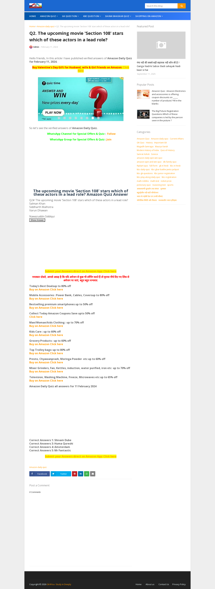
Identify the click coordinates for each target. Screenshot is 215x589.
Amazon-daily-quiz (45, 26)
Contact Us (163, 584)
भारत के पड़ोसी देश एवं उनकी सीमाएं (150, 196)
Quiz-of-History (167, 150)
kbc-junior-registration (164, 173)
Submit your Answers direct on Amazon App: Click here (80, 271)
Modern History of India (148, 150)
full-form (154, 165)
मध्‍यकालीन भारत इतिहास (167, 200)
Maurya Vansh (161, 146)
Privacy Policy (179, 584)
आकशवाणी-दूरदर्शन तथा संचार (148, 188)
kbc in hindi (175, 165)
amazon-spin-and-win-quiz (149, 161)
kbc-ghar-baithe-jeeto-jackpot (165, 169)
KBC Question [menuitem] (91, 16)
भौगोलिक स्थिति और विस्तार (147, 200)
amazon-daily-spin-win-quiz (149, 158)
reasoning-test (159, 185)
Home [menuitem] (32, 16)
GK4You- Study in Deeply (59, 584)
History (149, 142)
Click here (35, 317)
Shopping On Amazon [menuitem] (148, 16)
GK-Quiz (140, 142)
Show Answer (37, 220)
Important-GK (160, 142)
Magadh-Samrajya (145, 146)
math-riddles (143, 181)
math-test (154, 181)
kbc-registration (169, 177)
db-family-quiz (169, 161)
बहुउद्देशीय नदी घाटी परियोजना (147, 192)
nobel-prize (166, 181)
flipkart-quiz (142, 165)
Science (154, 154)
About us (150, 584)
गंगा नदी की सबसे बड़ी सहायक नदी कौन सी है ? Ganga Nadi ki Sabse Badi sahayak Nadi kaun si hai (158, 66)
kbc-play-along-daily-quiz (148, 177)
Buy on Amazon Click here (46, 289)
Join (109, 139)
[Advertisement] (80, 166)
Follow (111, 134)
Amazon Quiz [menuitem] (48, 16)
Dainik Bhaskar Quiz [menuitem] (117, 16)
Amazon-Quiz (143, 138)
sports (170, 185)
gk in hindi (163, 165)
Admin (36, 47)
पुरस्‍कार (163, 188)
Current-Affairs (177, 138)
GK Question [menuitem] (69, 16)
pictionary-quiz (144, 185)
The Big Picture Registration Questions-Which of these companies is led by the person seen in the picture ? (167, 116)
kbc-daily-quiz (143, 169)
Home (32, 26)
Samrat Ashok (143, 154)
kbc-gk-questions (145, 173)
